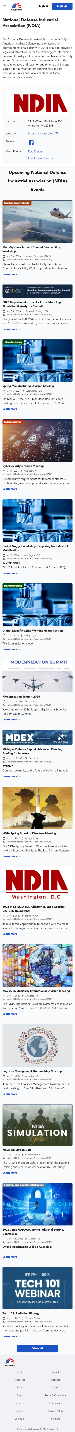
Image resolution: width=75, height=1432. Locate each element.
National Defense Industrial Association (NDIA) (29, 260)
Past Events (35, 151)
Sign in (43, 6)
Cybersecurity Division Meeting (23, 466)
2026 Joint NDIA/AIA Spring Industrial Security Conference (33, 1231)
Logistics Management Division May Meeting (32, 1071)
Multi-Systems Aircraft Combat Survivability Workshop (31, 249)
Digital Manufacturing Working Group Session (32, 630)
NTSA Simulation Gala (16, 1150)
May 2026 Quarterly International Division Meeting (36, 991)
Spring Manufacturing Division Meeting (28, 386)
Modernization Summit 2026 (21, 696)
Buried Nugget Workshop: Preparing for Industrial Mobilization (35, 548)
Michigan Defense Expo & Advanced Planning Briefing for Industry (32, 751)
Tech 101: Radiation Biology (20, 1313)
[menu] (5, 6)
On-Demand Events (40, 158)
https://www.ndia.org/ (43, 133)
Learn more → (11, 274)
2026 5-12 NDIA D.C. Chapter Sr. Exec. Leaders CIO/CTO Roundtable (33, 908)
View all (37, 1348)
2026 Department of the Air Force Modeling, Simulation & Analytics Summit (32, 304)
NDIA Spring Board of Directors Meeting (29, 833)
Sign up (62, 6)
